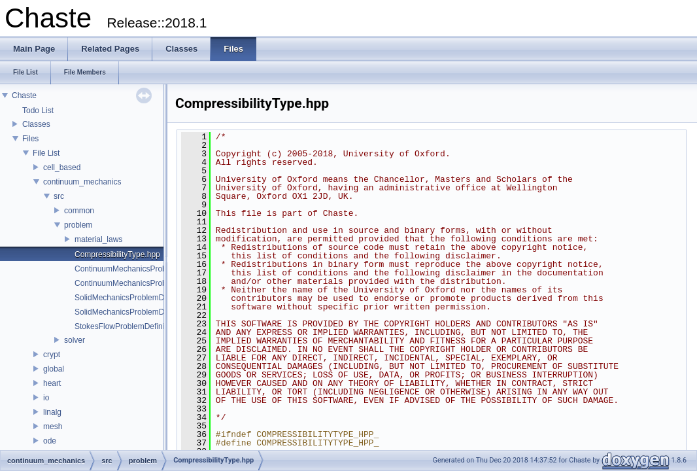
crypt (51, 354)
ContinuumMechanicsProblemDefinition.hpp (151, 283)
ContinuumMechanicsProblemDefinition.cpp (151, 268)
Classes (36, 124)
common (79, 210)
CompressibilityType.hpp (117, 254)
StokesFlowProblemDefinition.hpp (133, 326)
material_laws (98, 239)
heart (52, 383)
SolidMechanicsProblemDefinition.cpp (140, 297)
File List (46, 153)
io (46, 397)
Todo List (38, 110)
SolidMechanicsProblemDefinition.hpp (141, 312)
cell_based (61, 167)
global (53, 369)
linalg (52, 412)
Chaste (24, 95)
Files (30, 138)
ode (49, 440)
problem (78, 225)
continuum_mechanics (82, 181)
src (59, 196)
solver (74, 340)
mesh (52, 426)
